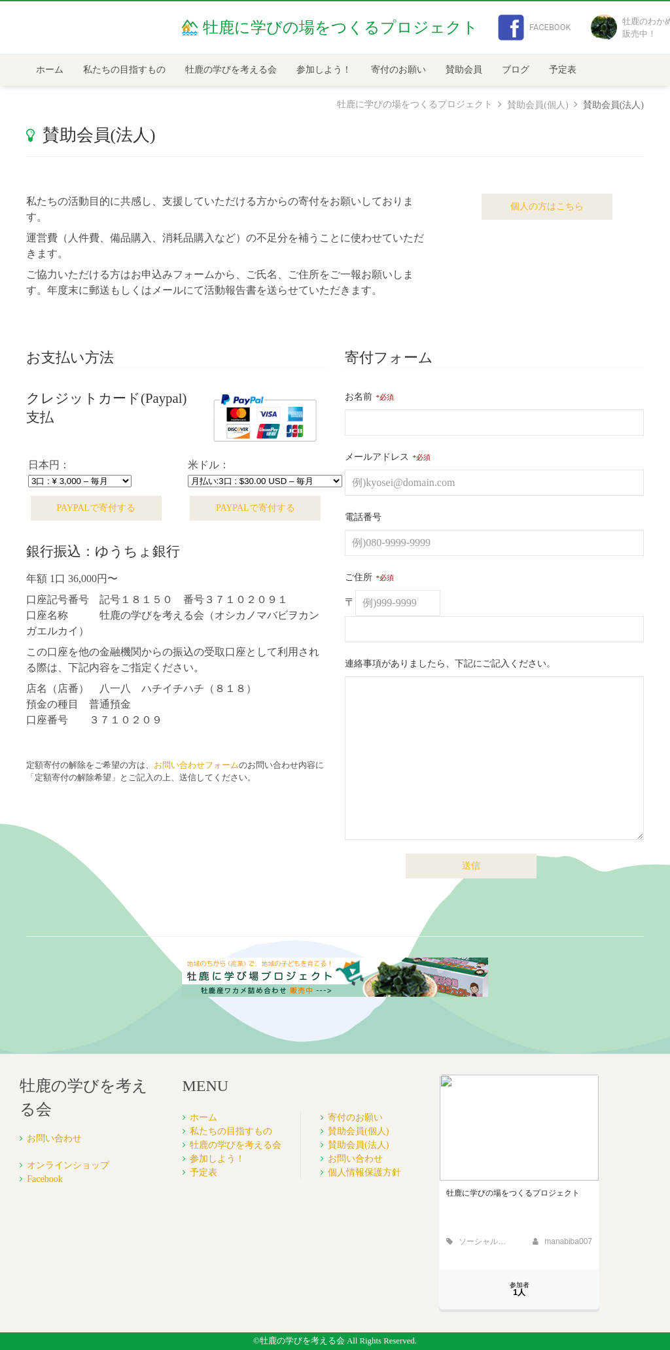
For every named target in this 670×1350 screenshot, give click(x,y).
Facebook (534, 27)
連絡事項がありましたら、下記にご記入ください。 (450, 663)
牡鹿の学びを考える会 (231, 70)
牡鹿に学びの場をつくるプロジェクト (415, 104)
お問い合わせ (54, 1138)
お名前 (358, 397)
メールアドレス (377, 457)
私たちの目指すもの (124, 70)
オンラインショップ (68, 1165)
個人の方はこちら (547, 206)
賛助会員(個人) (537, 105)
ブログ (515, 70)
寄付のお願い (398, 70)
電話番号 (363, 517)
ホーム (49, 70)
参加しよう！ (323, 70)
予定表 (562, 70)
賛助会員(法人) (358, 1145)
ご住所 (358, 577)
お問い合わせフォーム (196, 765)
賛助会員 (464, 70)
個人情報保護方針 (364, 1172)
